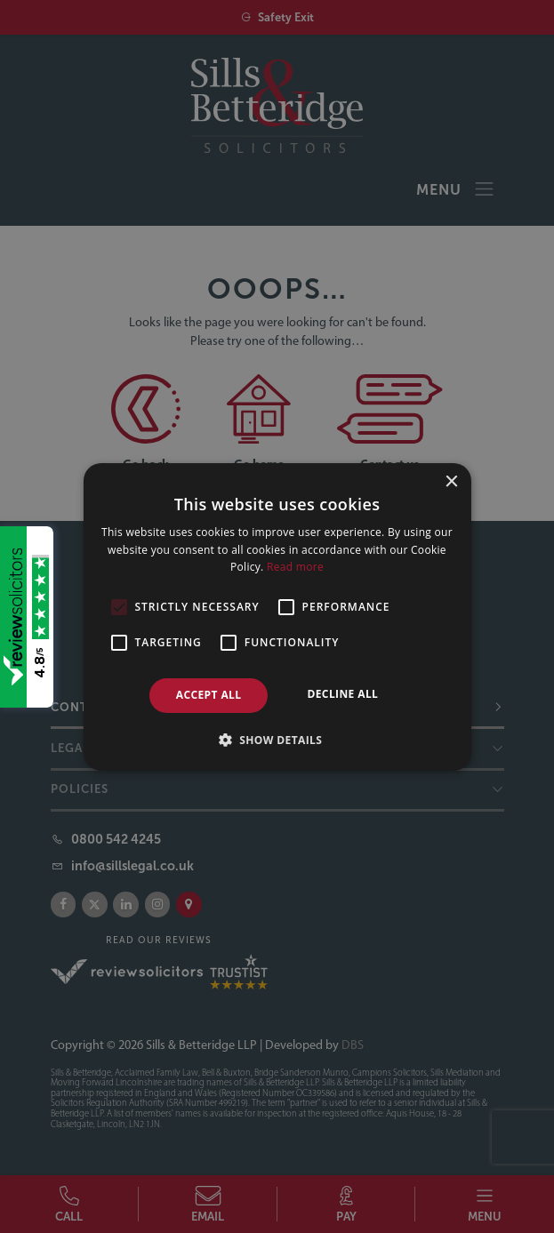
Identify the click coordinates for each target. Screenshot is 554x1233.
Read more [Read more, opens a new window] (295, 566)
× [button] (451, 481)
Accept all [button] (209, 694)
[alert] (277, 616)
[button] (277, 740)
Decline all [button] (342, 693)
